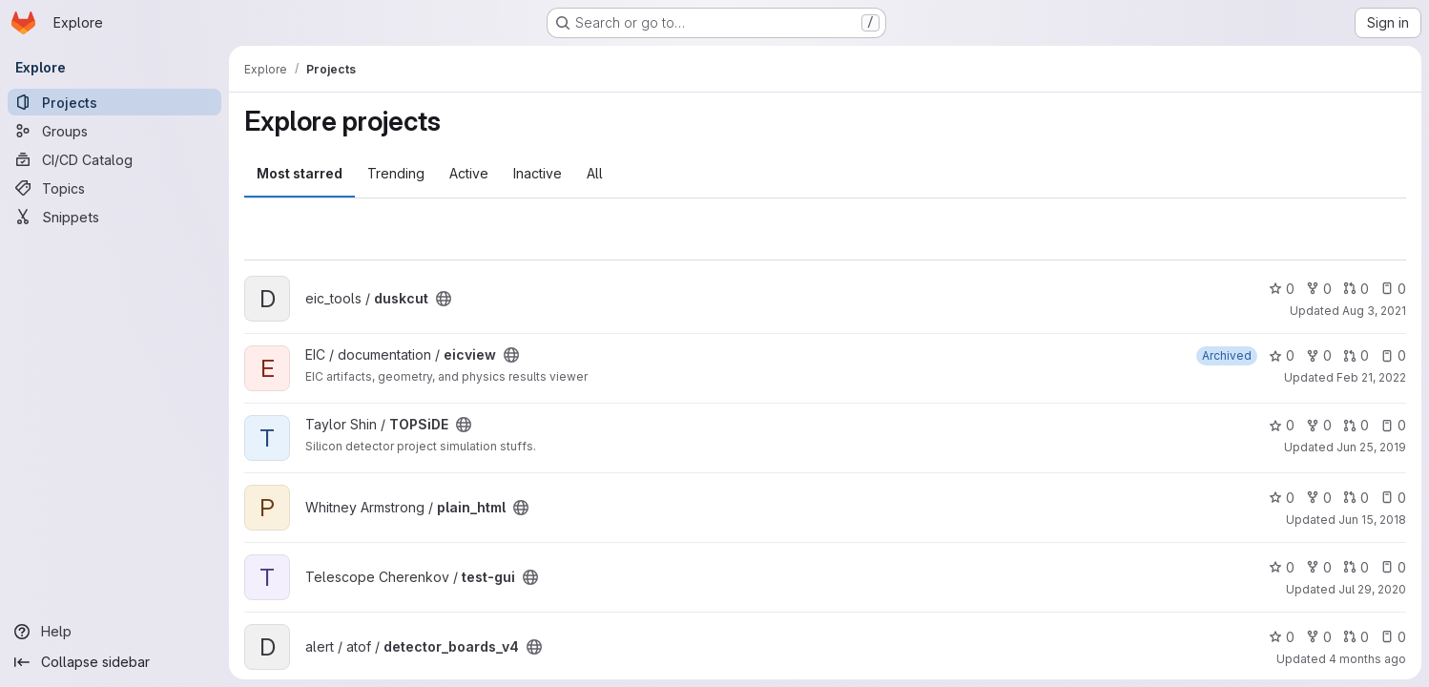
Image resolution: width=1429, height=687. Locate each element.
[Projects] (114, 102)
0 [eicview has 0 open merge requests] (1356, 355)
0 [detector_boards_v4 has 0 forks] (1319, 637)
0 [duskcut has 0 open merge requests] (1356, 289)
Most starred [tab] (299, 173)
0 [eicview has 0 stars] (1281, 355)
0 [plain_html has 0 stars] (1281, 497)
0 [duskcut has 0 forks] (1319, 289)
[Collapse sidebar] (114, 662)
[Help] (114, 631)
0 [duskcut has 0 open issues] (1393, 289)
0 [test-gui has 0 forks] (1319, 567)
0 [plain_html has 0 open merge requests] (1356, 497)
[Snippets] (114, 216)
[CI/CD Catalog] (114, 159)
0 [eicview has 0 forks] (1319, 355)
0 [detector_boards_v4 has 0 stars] (1281, 637)
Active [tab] (468, 173)
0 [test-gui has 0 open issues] (1393, 567)
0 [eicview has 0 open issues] (1393, 355)
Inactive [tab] (537, 173)
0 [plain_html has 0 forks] (1319, 497)
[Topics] (114, 188)
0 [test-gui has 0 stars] (1281, 567)
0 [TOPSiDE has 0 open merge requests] (1356, 425)
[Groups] (114, 130)
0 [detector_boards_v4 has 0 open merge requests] (1356, 637)
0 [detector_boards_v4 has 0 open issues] (1393, 637)
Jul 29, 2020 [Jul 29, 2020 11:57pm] (1372, 589)
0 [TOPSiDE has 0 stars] (1281, 425)
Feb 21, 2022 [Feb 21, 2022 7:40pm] (1371, 377)
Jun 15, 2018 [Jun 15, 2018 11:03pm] (1372, 519)
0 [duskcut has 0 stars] (1281, 289)
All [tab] (595, 173)
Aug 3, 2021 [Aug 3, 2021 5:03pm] (1374, 310)
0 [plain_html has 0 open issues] (1393, 497)
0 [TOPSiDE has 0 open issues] (1393, 425)
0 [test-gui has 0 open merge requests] (1356, 567)
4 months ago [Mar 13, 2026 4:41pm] (1367, 659)
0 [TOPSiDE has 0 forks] (1319, 425)
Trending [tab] (396, 173)
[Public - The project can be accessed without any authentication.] (443, 298)
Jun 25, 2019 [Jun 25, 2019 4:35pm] (1371, 447)
